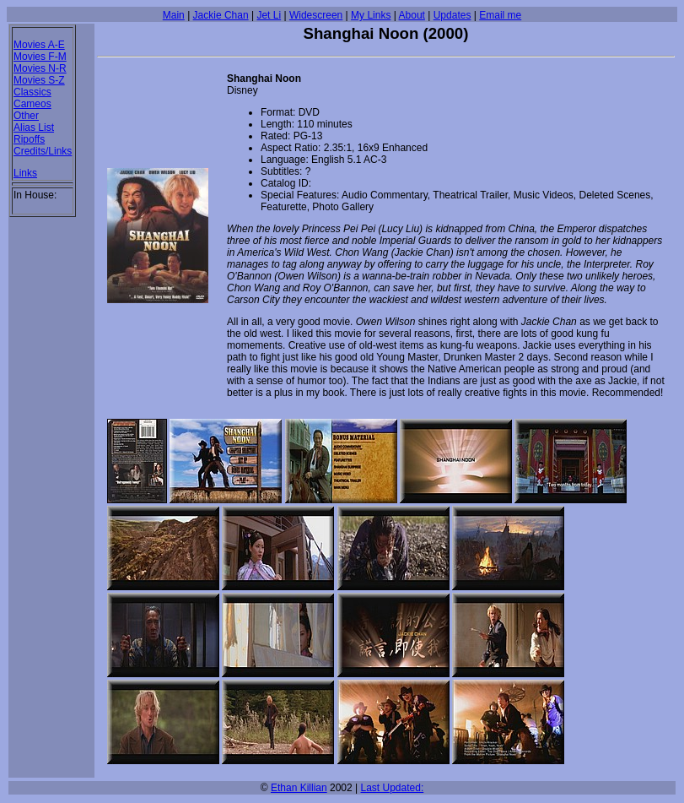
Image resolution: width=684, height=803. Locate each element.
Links (25, 173)
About (412, 15)
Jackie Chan (221, 15)
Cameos (32, 104)
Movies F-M (40, 56)
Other (26, 116)
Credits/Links (42, 151)
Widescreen (315, 15)
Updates (452, 15)
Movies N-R (40, 68)
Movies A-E (39, 45)
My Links (370, 15)
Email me (500, 15)
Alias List (33, 127)
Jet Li (268, 15)
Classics (32, 92)
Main (174, 15)
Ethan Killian (299, 788)
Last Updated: (392, 788)
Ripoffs (29, 139)
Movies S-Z (39, 80)
